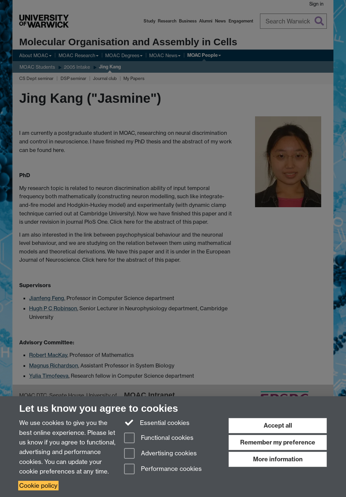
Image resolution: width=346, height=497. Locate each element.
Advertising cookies (160, 454)
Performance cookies (163, 469)
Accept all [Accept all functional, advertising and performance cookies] (278, 425)
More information (278, 459)
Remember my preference (277, 442)
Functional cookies (159, 438)
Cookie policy (38, 485)
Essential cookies (157, 422)
